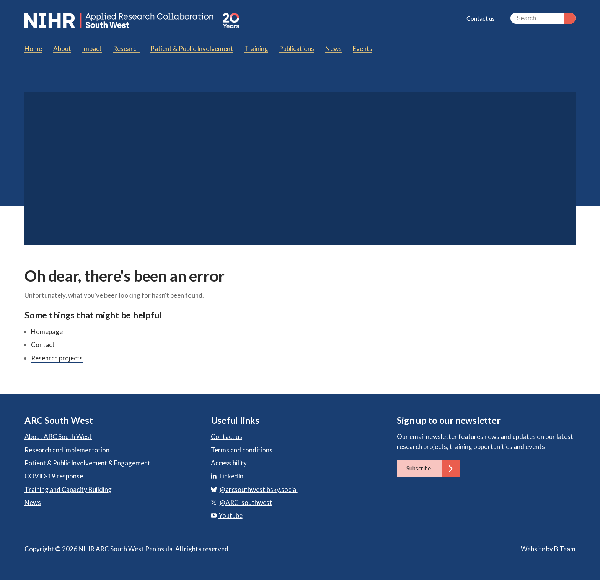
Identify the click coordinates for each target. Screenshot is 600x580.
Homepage (47, 332)
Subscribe (433, 468)
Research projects (57, 358)
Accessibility (229, 463)
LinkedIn (231, 476)
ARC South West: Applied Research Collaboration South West (119, 20)
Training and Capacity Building (68, 489)
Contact (43, 345)
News (32, 502)
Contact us (480, 18)
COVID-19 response (53, 476)
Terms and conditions (241, 450)
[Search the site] (543, 18)
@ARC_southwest (246, 502)
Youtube (227, 515)
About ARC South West (58, 437)
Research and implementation (66, 450)
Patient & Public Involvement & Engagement (87, 463)
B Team (565, 549)
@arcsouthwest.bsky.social (259, 489)
